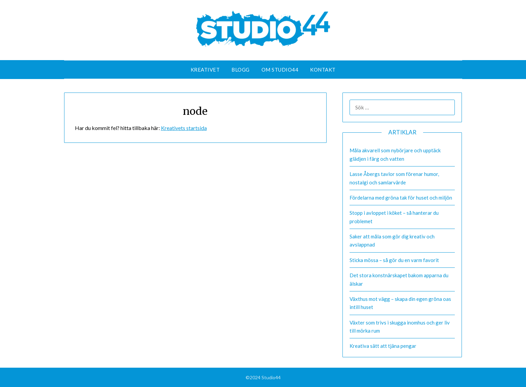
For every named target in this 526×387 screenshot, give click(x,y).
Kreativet (205, 70)
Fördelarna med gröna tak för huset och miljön (401, 198)
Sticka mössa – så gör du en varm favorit (394, 260)
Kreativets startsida (184, 128)
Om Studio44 (280, 70)
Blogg (240, 70)
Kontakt (323, 70)
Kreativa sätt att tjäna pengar (383, 346)
